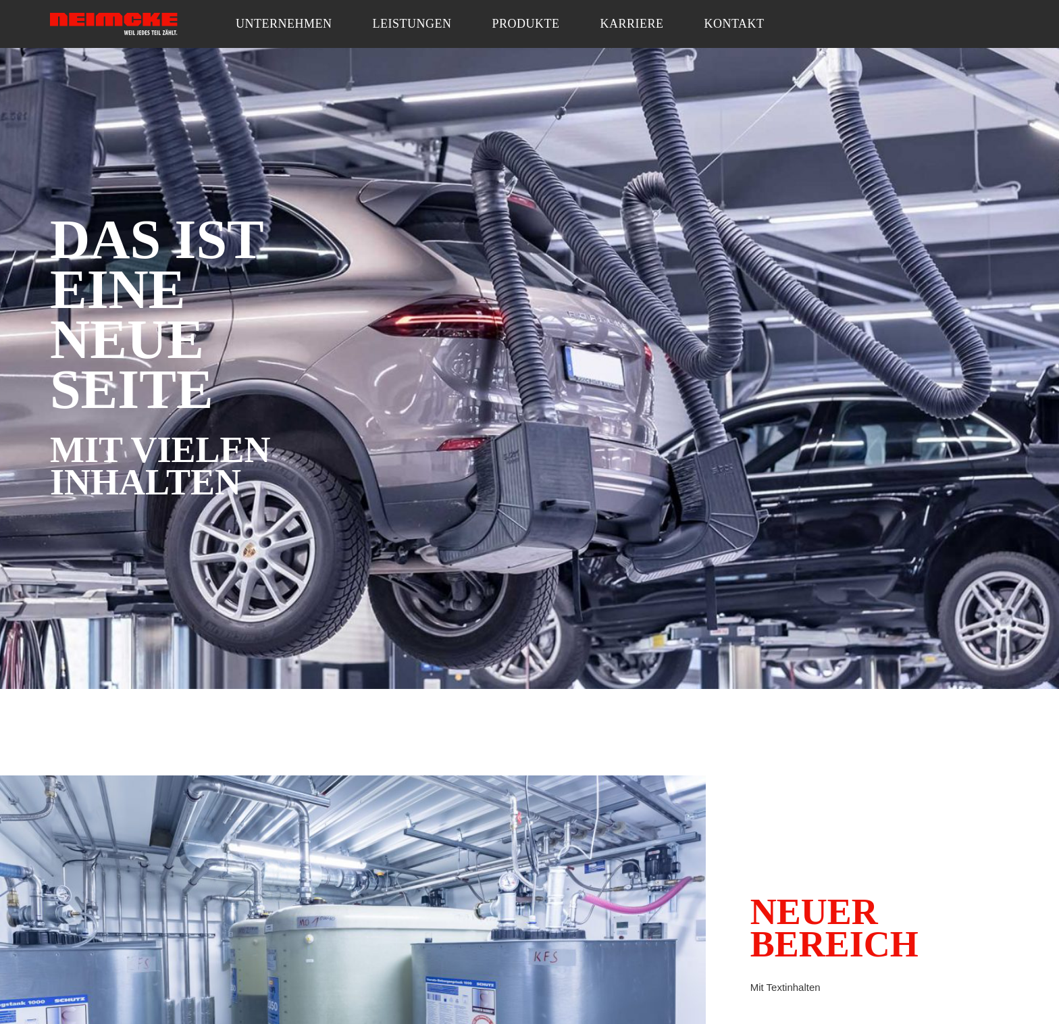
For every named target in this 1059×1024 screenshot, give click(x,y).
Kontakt (734, 23)
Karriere (632, 23)
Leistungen (412, 23)
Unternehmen (284, 23)
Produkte (525, 23)
